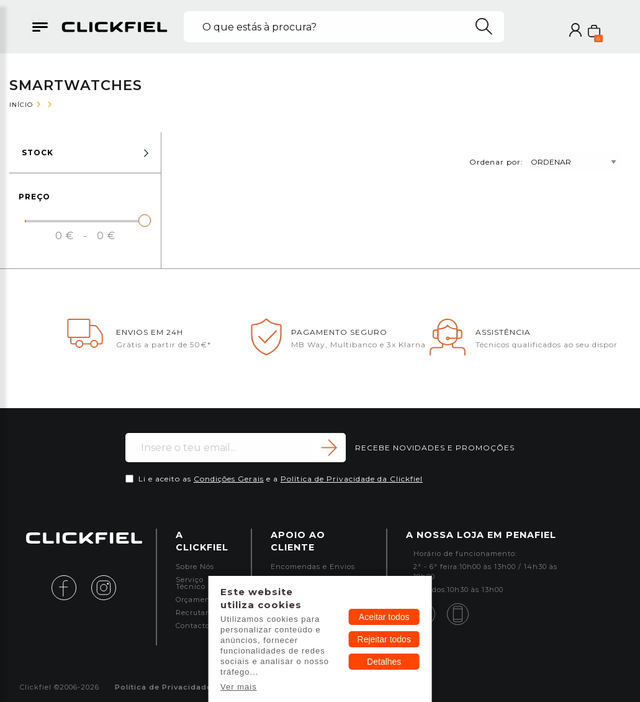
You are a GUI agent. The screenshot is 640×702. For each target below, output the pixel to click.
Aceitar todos (384, 617)
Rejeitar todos (384, 639)
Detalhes (384, 662)
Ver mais (238, 686)
